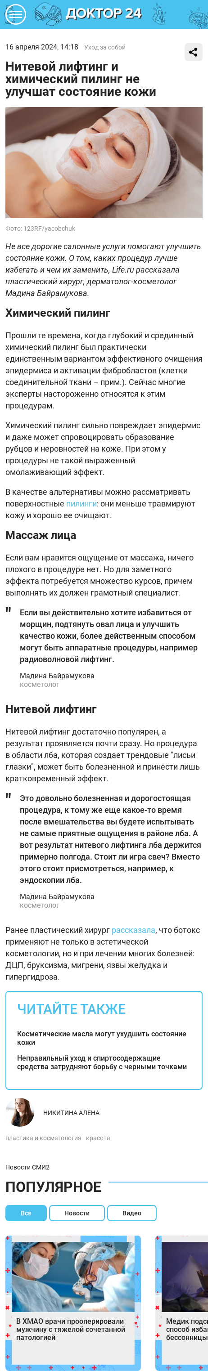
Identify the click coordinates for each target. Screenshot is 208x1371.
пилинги (81, 503)
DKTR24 (104, 14)
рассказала (133, 930)
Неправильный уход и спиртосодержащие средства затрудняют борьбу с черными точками (102, 1062)
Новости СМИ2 (27, 1167)
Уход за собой (105, 47)
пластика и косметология (43, 1138)
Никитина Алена (71, 1112)
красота (98, 1138)
